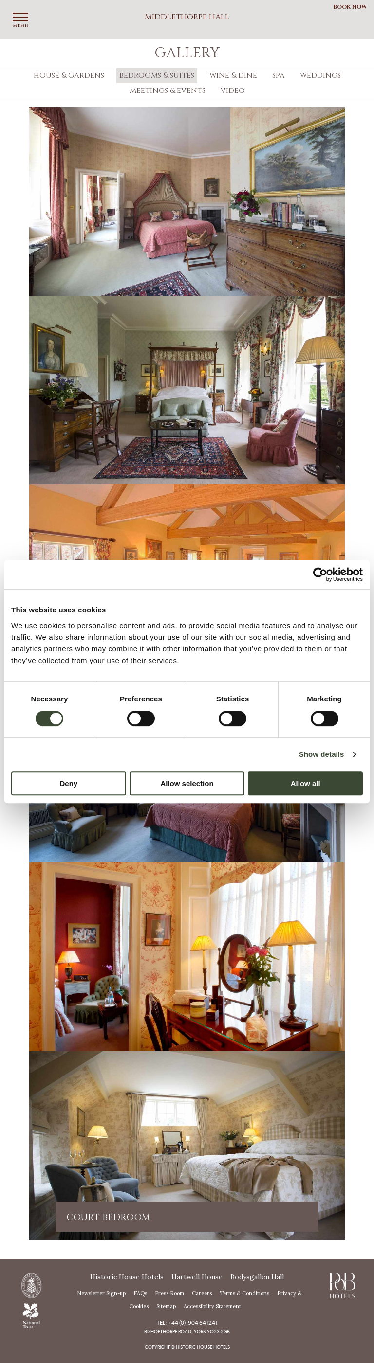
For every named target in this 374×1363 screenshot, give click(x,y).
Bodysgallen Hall (257, 1277)
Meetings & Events (168, 90)
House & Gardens (69, 75)
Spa (278, 75)
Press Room (169, 1293)
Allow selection (186, 783)
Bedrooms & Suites (156, 75)
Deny (68, 783)
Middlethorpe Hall (187, 17)
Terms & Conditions (244, 1293)
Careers (202, 1293)
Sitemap (166, 1306)
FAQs (140, 1293)
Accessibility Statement (212, 1306)
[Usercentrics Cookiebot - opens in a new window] (320, 574)
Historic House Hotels (127, 1277)
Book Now (350, 7)
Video (233, 90)
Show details (321, 754)
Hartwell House (197, 1277)
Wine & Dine (233, 75)
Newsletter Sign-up (101, 1293)
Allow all (305, 783)
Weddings (320, 75)
